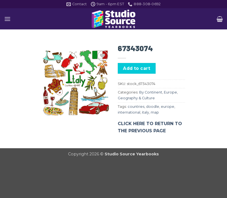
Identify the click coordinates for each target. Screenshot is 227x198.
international (129, 112)
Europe (170, 92)
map (155, 112)
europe (167, 107)
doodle (152, 107)
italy (145, 112)
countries (136, 107)
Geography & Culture (136, 98)
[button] (7, 19)
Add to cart (136, 68)
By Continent (150, 92)
